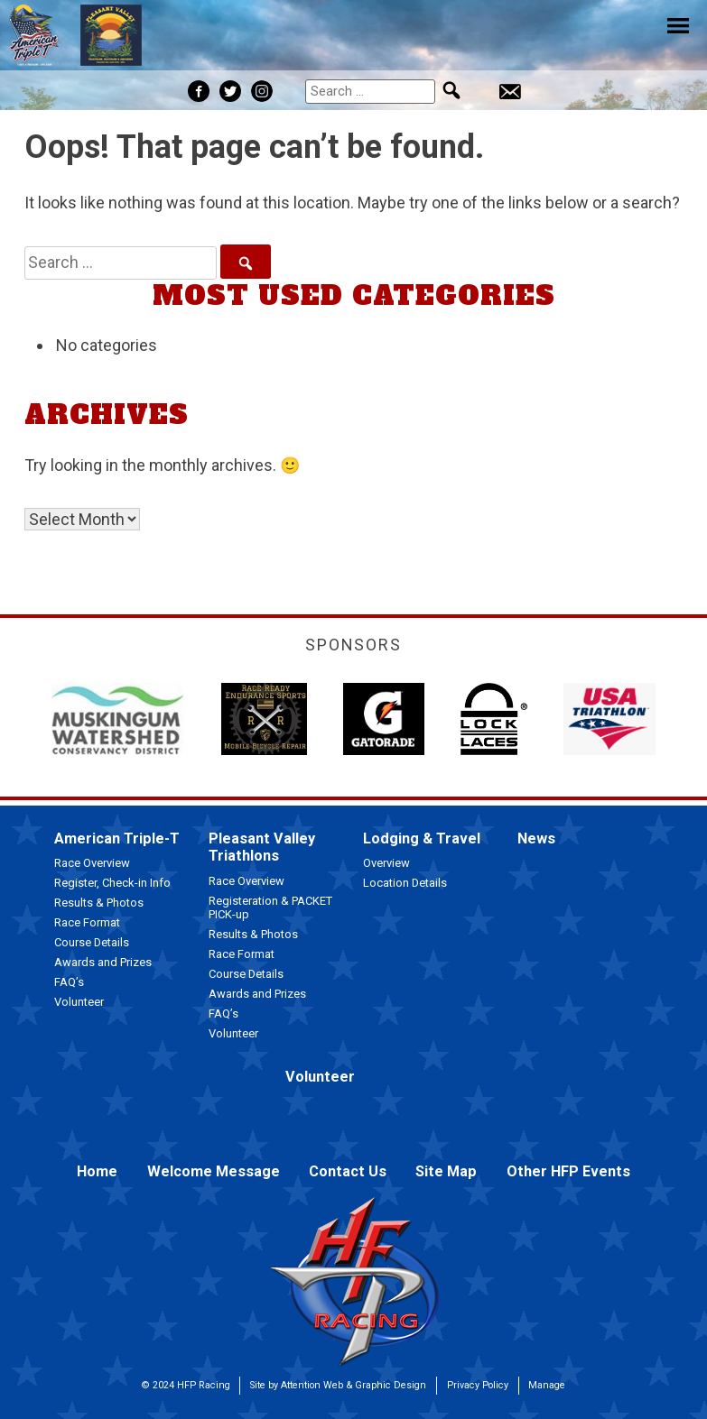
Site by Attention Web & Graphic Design (338, 1385)
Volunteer (79, 1002)
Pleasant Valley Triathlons (262, 847)
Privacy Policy (477, 1385)
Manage (546, 1385)
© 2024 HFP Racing (186, 1385)
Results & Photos (99, 902)
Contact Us (347, 1171)
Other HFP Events (568, 1171)
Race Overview (92, 863)
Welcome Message (213, 1171)
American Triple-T (117, 838)
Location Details (405, 882)
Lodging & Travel (421, 838)
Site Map (446, 1171)
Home (97, 1171)
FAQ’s (69, 982)
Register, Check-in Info (112, 882)
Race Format (87, 922)
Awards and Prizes (103, 962)
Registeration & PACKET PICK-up (270, 908)
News (536, 838)
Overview (386, 863)
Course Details (91, 942)
